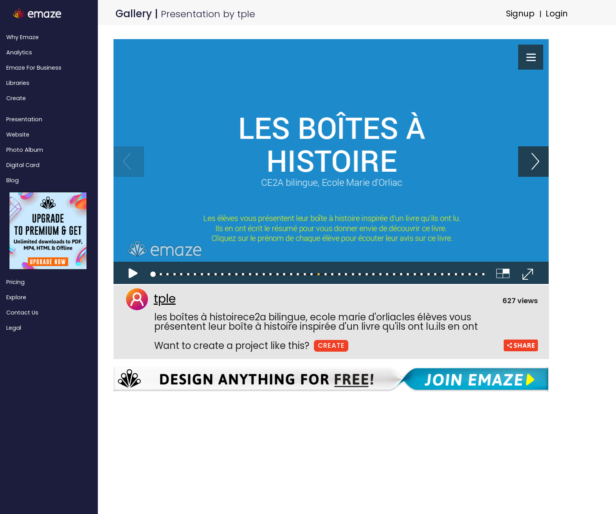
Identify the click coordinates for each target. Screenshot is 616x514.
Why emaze (22, 37)
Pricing (15, 282)
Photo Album (24, 150)
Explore (16, 297)
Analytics (19, 52)
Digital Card (23, 165)
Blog (12, 180)
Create (16, 98)
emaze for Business (33, 68)
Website (17, 134)
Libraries (17, 83)
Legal (13, 328)
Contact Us (22, 312)
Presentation (24, 119)
